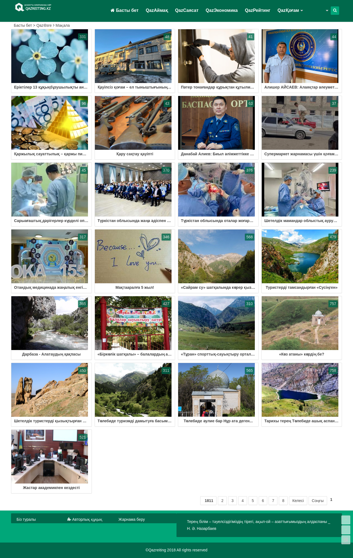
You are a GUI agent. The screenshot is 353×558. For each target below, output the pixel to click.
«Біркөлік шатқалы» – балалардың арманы (139, 354)
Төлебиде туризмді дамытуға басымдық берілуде (146, 421)
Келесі (298, 500)
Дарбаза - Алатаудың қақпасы (51, 354)
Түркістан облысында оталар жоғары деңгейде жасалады (236, 220)
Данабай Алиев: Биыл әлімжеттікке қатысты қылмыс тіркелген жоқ (246, 154)
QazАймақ (157, 10)
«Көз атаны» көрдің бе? (301, 354)
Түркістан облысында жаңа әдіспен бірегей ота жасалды (152, 220)
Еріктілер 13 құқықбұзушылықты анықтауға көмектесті (67, 87)
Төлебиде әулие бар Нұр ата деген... (218, 421)
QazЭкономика (222, 10)
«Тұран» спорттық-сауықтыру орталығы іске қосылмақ (234, 354)
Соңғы (318, 500)
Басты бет (124, 10)
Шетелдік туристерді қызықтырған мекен (54, 421)
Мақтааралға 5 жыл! (135, 287)
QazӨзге (315, 10)
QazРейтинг (257, 10)
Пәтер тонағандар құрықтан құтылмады (219, 87)
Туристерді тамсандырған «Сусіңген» (302, 287)
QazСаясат (187, 10)
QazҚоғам (288, 10)
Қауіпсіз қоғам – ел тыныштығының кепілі (139, 87)
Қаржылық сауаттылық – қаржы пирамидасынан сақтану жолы (75, 154)
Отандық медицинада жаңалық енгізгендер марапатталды (70, 287)
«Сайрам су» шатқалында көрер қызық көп (222, 287)
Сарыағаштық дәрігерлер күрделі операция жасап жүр (66, 220)
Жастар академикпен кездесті (51, 487)
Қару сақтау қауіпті (134, 154)
